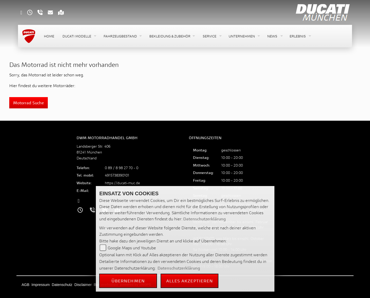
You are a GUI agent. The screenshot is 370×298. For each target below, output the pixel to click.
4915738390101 (117, 175)
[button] (78, 36)
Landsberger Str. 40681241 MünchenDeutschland (93, 152)
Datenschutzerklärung (204, 218)
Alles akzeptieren (189, 280)
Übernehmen (128, 280)
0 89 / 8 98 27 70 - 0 (121, 167)
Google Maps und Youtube (132, 247)
